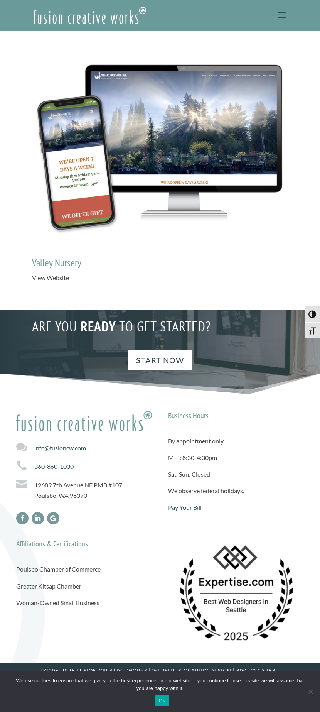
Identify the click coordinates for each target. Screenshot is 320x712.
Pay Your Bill (185, 507)
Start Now (160, 360)
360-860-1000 (54, 466)
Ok (161, 701)
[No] (310, 691)
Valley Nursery (56, 262)
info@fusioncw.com (60, 448)
